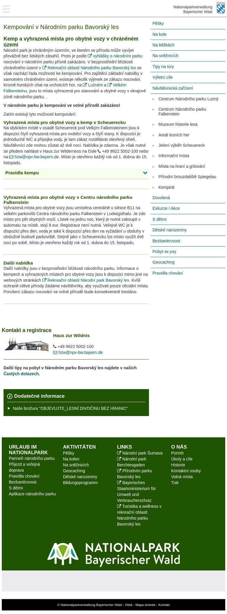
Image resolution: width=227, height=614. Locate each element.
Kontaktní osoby (186, 470)
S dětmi (159, 219)
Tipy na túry (163, 66)
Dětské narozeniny (170, 230)
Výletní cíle (163, 77)
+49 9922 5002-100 (118, 151)
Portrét (177, 453)
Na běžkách (163, 45)
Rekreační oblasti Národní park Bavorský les (85, 280)
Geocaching (164, 262)
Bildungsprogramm (80, 482)
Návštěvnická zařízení (173, 88)
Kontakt (164, 605)
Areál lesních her (173, 135)
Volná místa (182, 476)
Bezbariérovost (166, 240)
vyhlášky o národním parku (115, 56)
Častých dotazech (21, 373)
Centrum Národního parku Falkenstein (182, 111)
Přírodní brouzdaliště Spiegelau (187, 176)
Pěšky (158, 23)
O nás (179, 447)
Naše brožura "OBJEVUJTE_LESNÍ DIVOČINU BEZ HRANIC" (70, 408)
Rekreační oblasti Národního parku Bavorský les (89, 67)
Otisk (128, 605)
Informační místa (173, 155)
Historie (178, 464)
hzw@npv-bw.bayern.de (34, 156)
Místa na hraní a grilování (181, 166)
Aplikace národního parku (32, 493)
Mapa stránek (145, 605)
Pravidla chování (168, 273)
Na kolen (71, 459)
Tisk (175, 482)
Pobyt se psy (164, 251)
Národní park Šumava (140, 453)
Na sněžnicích (166, 55)
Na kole (159, 34)
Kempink (166, 187)
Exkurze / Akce (166, 208)
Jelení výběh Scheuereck (181, 145)
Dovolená (161, 197)
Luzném (93, 85)
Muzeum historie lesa (177, 124)
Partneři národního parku (32, 458)
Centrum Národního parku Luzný (188, 98)
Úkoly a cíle (181, 459)
